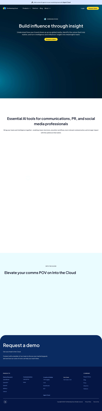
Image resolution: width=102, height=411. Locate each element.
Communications (9, 322)
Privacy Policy (88, 401)
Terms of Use (96, 401)
